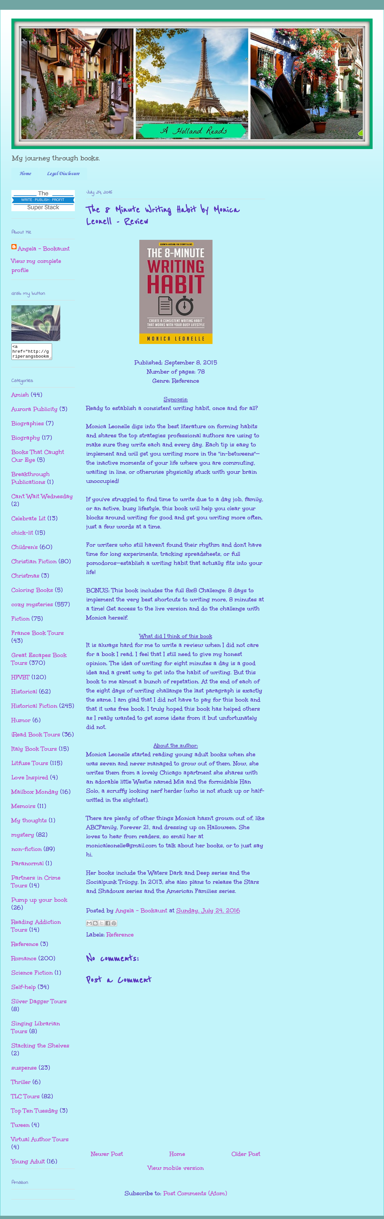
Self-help (23, 990)
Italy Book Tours (34, 752)
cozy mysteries (32, 607)
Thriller (21, 1085)
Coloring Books (32, 593)
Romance (23, 961)
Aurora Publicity (34, 412)
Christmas (25, 578)
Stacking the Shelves (40, 1048)
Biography (25, 441)
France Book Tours (37, 636)
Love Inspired (29, 780)
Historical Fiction (34, 709)
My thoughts (29, 823)
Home (25, 174)
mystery (22, 838)
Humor (21, 723)
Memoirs (23, 809)
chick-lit (22, 536)
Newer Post (107, 1154)
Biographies (27, 426)
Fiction (20, 621)
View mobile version (176, 1168)
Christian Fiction (34, 564)
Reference (120, 934)
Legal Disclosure (63, 174)
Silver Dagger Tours (39, 1004)
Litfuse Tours (29, 766)
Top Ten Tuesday (34, 1113)
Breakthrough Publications (30, 481)
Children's (24, 550)
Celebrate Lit (28, 521)
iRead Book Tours (35, 737)
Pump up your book (39, 903)
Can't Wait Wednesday (42, 499)
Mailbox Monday (34, 795)
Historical (24, 694)
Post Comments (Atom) (195, 1193)
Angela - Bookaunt (44, 249)
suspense (24, 1071)
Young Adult (28, 1164)
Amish (20, 398)
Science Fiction (32, 975)
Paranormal (27, 866)
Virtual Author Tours (40, 1142)
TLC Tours (25, 1099)
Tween (20, 1128)
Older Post (245, 1154)
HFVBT (20, 680)
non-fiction (26, 852)
